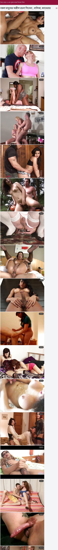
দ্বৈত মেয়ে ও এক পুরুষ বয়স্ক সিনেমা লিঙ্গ (13, 2)
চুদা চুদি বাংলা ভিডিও (28, 547)
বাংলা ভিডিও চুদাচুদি (43, 547)
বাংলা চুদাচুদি (16, 547)
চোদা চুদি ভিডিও (24, 549)
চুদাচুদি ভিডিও (52, 549)
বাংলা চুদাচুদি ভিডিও (11, 549)
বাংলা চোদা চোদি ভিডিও (38, 549)
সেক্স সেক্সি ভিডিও (4, 547)
